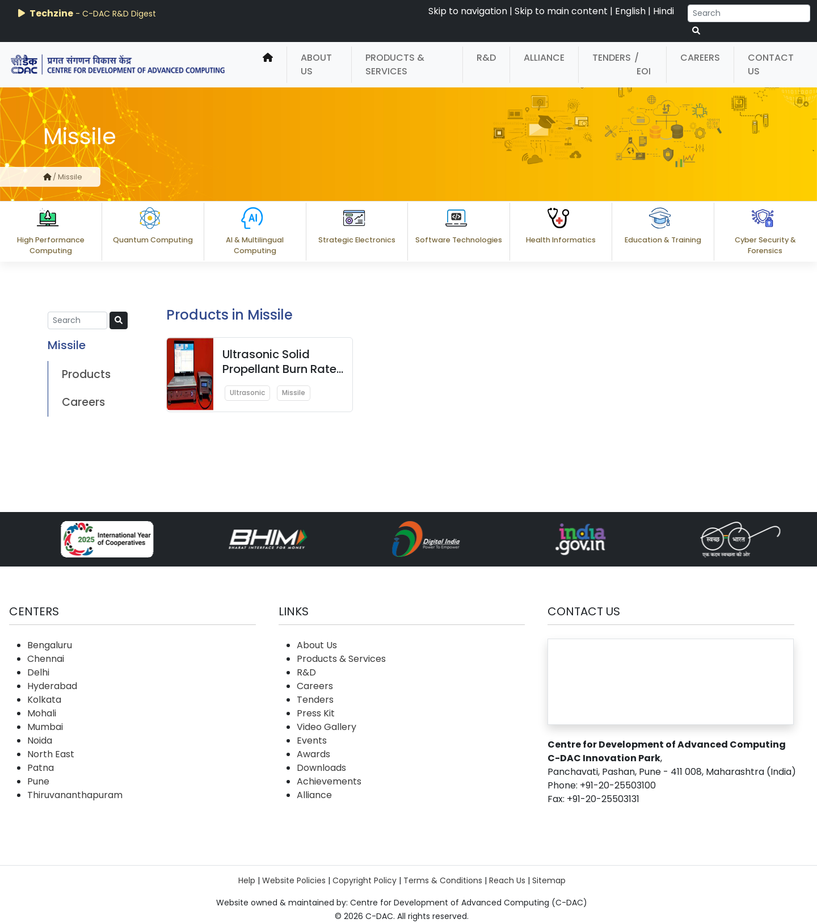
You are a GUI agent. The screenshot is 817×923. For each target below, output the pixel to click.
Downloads (321, 767)
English (630, 11)
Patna (40, 767)
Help (246, 880)
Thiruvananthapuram (75, 795)
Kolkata (44, 699)
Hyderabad (52, 686)
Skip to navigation (467, 11)
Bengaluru (49, 645)
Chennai (45, 658)
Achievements (329, 781)
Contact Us (771, 64)
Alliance (544, 57)
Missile (293, 392)
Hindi (663, 11)
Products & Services (394, 64)
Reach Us (507, 880)
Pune (38, 781)
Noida (39, 740)
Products (86, 374)
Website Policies (294, 880)
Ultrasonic (247, 392)
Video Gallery (326, 726)
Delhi (38, 672)
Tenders (611, 57)
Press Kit (316, 713)
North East (50, 754)
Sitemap (549, 880)
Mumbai (45, 726)
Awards (313, 754)
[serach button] (696, 31)
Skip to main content (561, 11)
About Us (316, 64)
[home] (268, 65)
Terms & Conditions (442, 880)
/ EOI (642, 64)
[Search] (749, 13)
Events (312, 740)
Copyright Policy (364, 880)
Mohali (41, 713)
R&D (486, 57)
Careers (700, 57)
